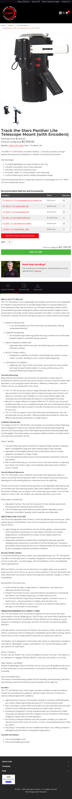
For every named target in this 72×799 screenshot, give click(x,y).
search (63, 13)
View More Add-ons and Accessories (20, 236)
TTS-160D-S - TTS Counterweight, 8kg (15, 212)
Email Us (37, 271)
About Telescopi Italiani (50, 2)
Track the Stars (15, 145)
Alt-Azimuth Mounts (23, 25)
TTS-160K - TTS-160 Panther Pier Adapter (16, 223)
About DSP (36, 2)
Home (3, 25)
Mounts (11, 25)
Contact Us (66, 2)
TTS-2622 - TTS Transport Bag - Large (15, 229)
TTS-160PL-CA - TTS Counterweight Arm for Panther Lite (22, 200)
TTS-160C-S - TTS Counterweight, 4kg (15, 206)
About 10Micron (24, 2)
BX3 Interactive (41, 792)
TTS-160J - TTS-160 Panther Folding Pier (16, 218)
